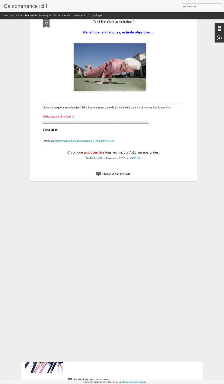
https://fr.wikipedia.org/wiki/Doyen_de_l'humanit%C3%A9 (84, 54)
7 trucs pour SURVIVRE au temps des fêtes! (103, 294)
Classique (7, 15)
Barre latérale (61, 15)
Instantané (79, 15)
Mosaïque (45, 15)
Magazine (31, 15)
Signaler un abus (138, 382)
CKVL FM (136, 71)
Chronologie (95, 15)
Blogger (125, 382)
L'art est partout (84, 337)
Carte (19, 15)
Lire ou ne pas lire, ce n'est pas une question (104, 251)
